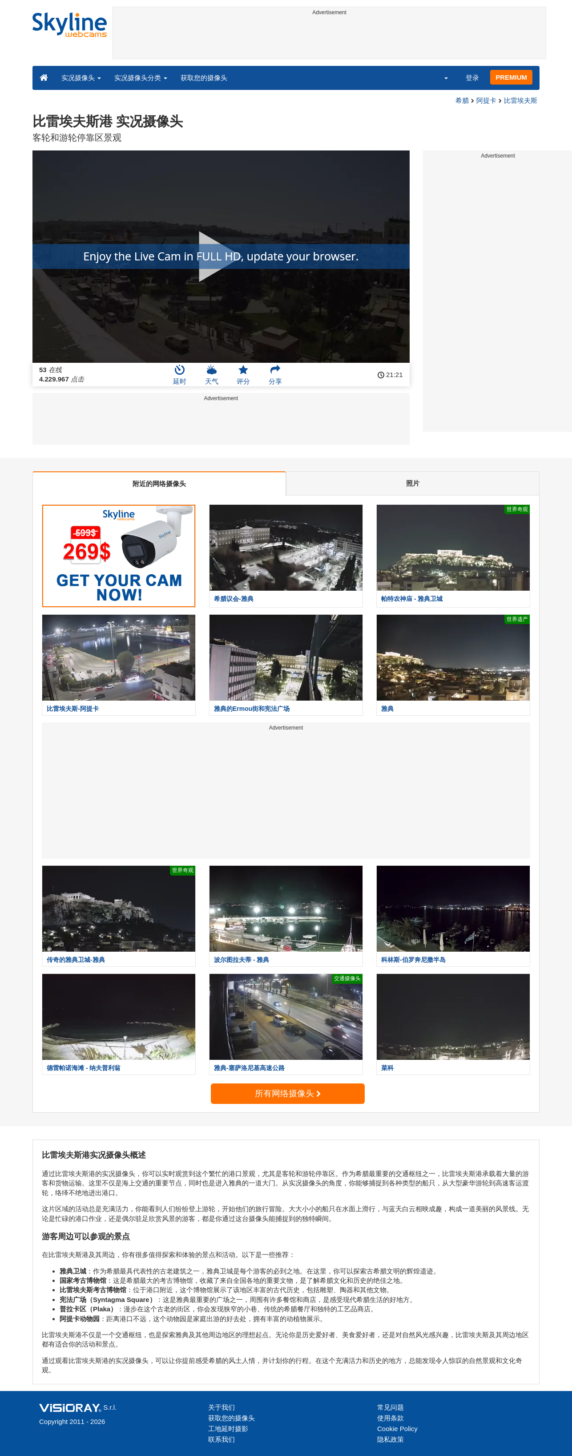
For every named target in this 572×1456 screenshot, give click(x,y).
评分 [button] (243, 375)
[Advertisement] (329, 39)
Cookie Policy (397, 1428)
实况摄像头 (81, 77)
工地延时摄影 (228, 1428)
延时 (179, 375)
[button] (440, 77)
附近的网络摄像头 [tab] (159, 483)
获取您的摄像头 (204, 77)
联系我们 (221, 1439)
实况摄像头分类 (140, 77)
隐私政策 (390, 1439)
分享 (275, 375)
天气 (211, 375)
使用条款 (390, 1418)
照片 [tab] (412, 483)
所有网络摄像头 (288, 1093)
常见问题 (390, 1407)
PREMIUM (511, 77)
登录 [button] (472, 77)
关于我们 (221, 1407)
